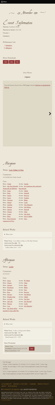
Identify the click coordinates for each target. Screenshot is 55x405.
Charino (9, 212)
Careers (32, 384)
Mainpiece (9, 45)
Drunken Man (11, 297)
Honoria (9, 207)
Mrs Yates (27, 299)
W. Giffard (27, 281)
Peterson (26, 195)
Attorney (9, 285)
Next (49, 113)
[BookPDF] (27, 116)
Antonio (9, 209)
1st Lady (9, 299)
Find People (12, 386)
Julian (25, 212)
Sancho (9, 195)
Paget (25, 285)
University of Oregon (11, 389)
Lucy (8, 306)
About (3, 386)
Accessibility (6, 384)
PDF (12, 77)
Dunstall (26, 209)
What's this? (9, 234)
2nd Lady (10, 301)
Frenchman (10, 287)
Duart (8, 193)
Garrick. (26, 184)
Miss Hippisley (28, 205)
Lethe (11, 267)
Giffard (26, 191)
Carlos (9, 191)
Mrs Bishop (27, 207)
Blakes (26, 200)
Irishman (9, 290)
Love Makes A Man (16, 170)
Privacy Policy (43, 384)
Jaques (9, 198)
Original (22, 77)
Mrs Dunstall (27, 301)
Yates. (25, 219)
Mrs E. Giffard (28, 216)
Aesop (9, 281)
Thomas (9, 304)
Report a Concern (20, 384)
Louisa (9, 214)
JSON (5, 62)
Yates (25, 290)
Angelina (9, 205)
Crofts (26, 202)
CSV (17, 62)
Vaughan (26, 198)
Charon (9, 283)
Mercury (9, 294)
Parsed (42, 77)
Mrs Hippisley (28, 306)
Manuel (9, 202)
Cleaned (32, 77)
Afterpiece (9, 48)
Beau (8, 292)
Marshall (26, 193)
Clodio (9, 184)
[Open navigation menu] (2, 2)
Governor (10, 200)
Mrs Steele (27, 214)
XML (11, 62)
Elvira (8, 216)
